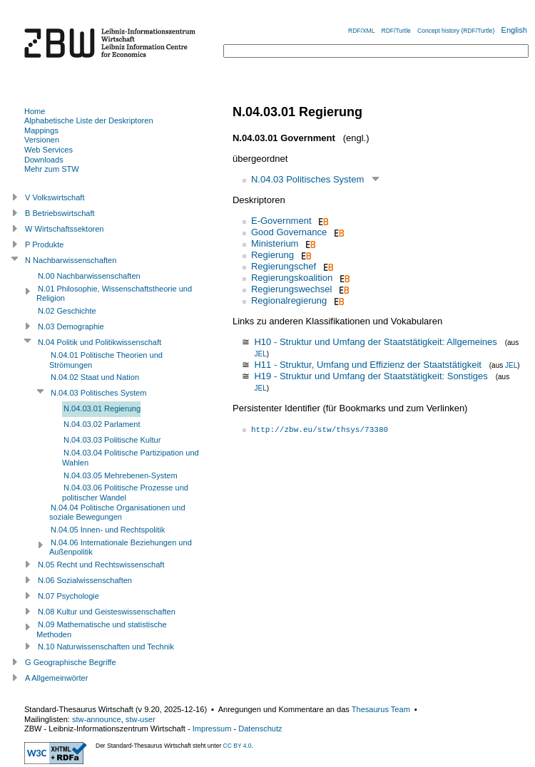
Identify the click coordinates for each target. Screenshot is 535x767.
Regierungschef (283, 266)
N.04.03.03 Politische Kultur (111, 440)
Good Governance (289, 232)
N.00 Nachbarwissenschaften (89, 276)
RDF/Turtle (396, 30)
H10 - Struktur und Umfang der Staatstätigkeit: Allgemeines (375, 341)
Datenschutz (260, 728)
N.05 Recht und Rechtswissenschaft (101, 564)
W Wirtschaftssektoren (64, 229)
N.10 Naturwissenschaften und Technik (106, 646)
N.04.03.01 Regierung (102, 408)
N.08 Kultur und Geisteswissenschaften (106, 611)
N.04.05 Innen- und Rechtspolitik (108, 529)
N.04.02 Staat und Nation (95, 377)
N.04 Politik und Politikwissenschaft (99, 342)
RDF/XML (361, 30)
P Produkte (44, 244)
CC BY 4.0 (237, 745)
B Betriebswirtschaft (60, 213)
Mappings (41, 130)
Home (34, 111)
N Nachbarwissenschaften (70, 260)
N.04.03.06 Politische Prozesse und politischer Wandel (125, 492)
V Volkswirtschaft (55, 197)
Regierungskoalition (291, 277)
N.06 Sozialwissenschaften (85, 580)
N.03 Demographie (71, 326)
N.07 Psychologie (68, 596)
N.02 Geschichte (67, 311)
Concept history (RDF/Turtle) (455, 30)
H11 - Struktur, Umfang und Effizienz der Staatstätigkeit (367, 364)
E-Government (281, 220)
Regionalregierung (289, 300)
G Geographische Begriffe (70, 662)
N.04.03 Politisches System (307, 179)
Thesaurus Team (381, 709)
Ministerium (274, 243)
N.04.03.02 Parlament (101, 424)
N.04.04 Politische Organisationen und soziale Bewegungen (117, 512)
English (514, 30)
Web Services (48, 149)
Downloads (43, 159)
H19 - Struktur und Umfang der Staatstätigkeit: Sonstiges (370, 376)
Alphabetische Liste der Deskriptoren (88, 120)
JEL (260, 354)
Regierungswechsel (291, 289)
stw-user (141, 719)
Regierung (272, 254)
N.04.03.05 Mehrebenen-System (120, 475)
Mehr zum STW (51, 169)
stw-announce (96, 719)
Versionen (41, 139)
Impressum (212, 728)
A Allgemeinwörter (56, 678)
